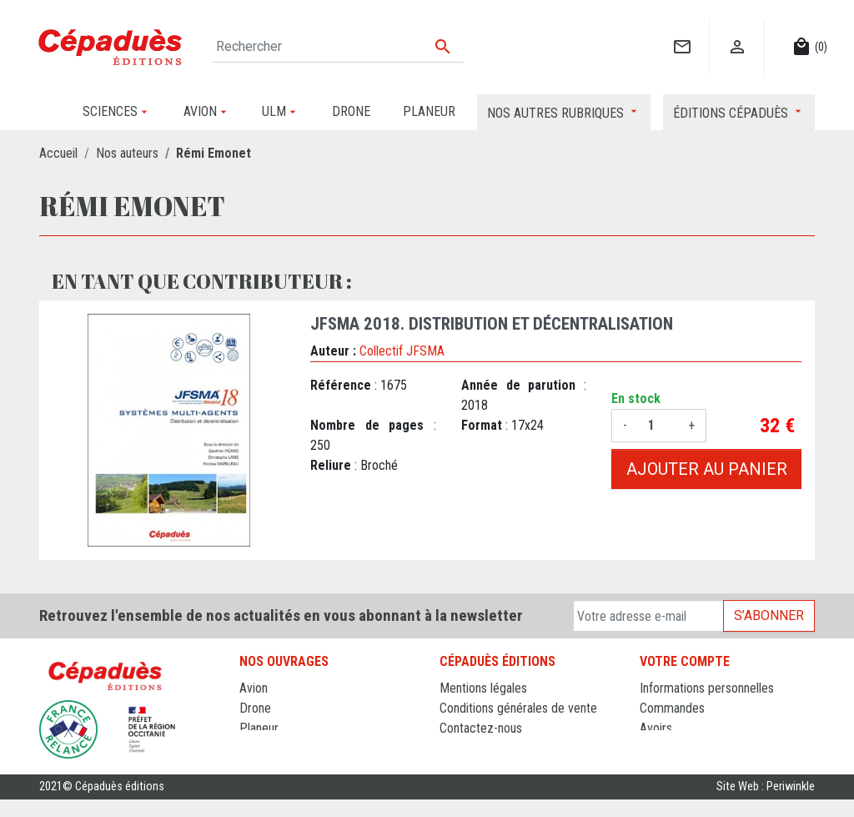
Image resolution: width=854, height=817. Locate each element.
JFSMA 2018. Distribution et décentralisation (491, 324)
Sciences (263, 768)
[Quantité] (657, 425)
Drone (255, 708)
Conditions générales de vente (518, 708)
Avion (253, 688)
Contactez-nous (481, 728)
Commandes (672, 708)
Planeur (259, 728)
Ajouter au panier (706, 469)
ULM (251, 748)
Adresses (664, 748)
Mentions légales (483, 688)
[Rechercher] (338, 47)
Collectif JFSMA (402, 351)
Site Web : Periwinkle (765, 804)
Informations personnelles (707, 688)
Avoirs (656, 728)
